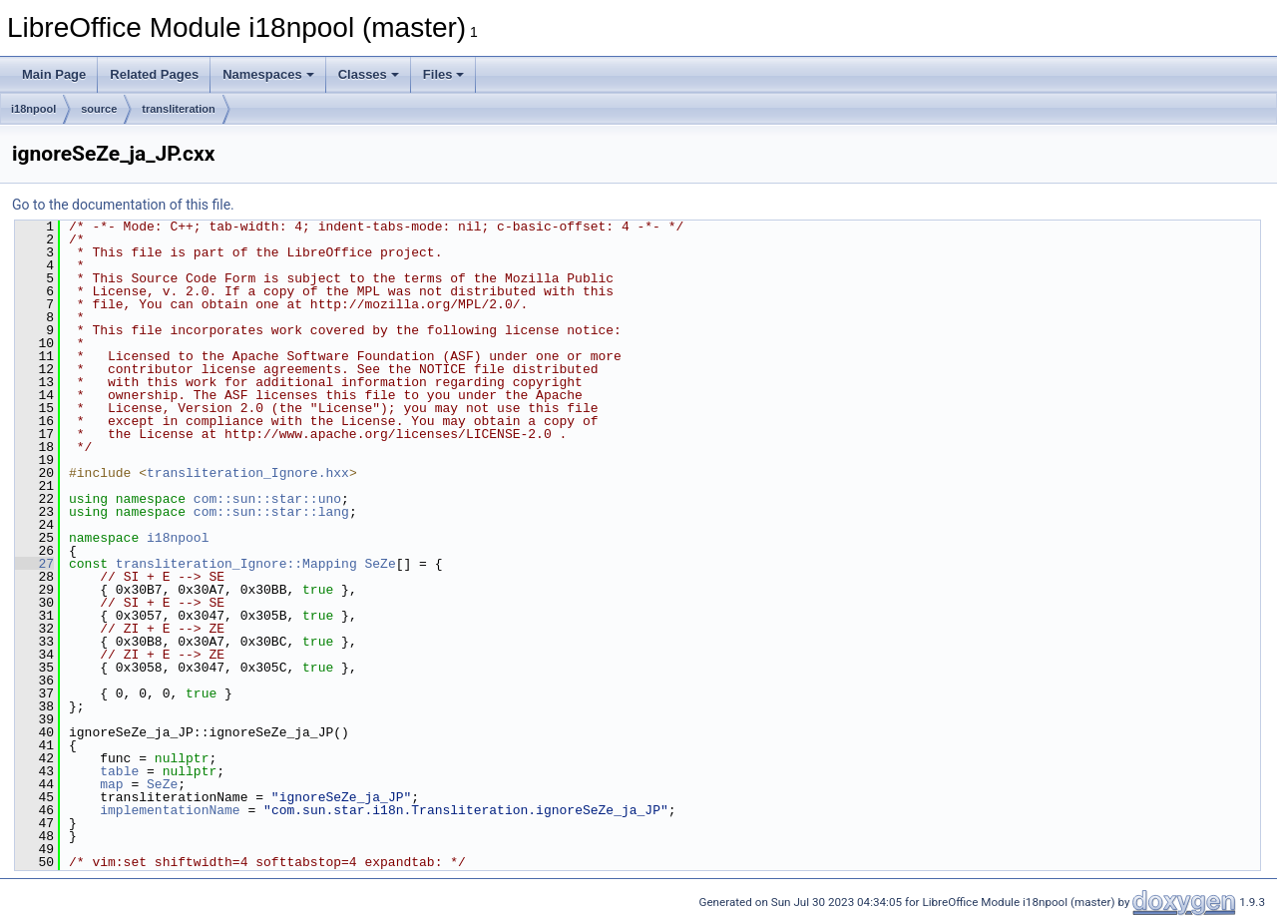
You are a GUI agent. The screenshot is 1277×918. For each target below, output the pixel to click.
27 (34, 564)
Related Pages (154, 74)
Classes (368, 74)
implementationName (169, 810)
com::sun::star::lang (271, 512)
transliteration (178, 109)
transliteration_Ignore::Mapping (236, 564)
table (119, 771)
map (111, 784)
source (99, 109)
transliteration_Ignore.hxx (248, 473)
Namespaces (268, 74)
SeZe (379, 564)
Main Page (54, 74)
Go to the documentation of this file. (123, 205)
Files (444, 74)
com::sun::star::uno (267, 499)
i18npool (33, 109)
